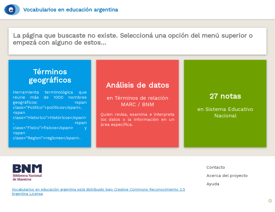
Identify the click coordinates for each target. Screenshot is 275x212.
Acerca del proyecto (227, 175)
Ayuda (213, 183)
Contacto (216, 167)
